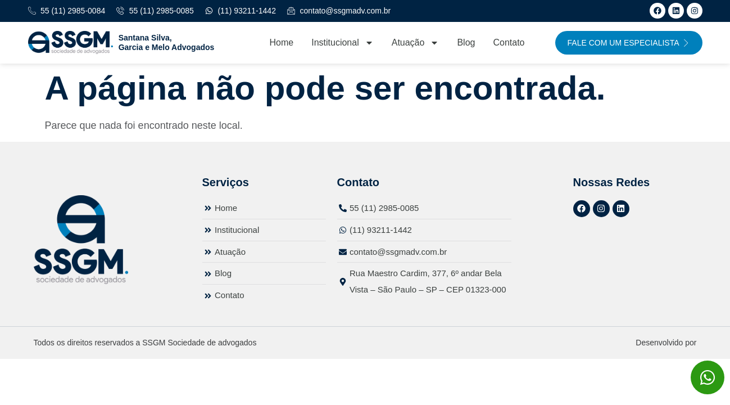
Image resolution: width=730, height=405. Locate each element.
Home (282, 42)
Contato (508, 42)
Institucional (342, 43)
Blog (466, 42)
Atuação (415, 43)
